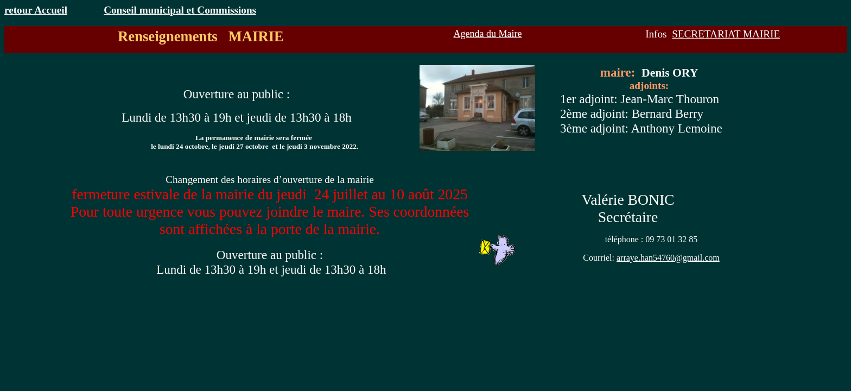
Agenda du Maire (488, 33)
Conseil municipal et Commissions (180, 10)
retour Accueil (35, 10)
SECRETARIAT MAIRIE (726, 34)
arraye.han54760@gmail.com (668, 257)
